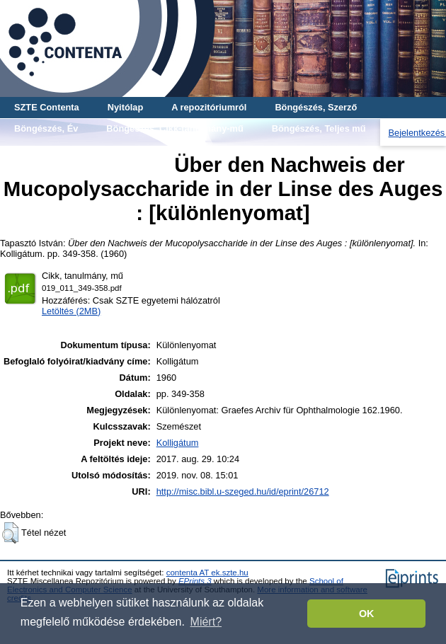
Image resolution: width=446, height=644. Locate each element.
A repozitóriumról (208, 107)
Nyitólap (125, 107)
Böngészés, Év (46, 128)
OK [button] (366, 613)
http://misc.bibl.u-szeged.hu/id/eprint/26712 (242, 491)
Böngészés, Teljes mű (319, 128)
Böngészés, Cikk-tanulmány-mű (174, 128)
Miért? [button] (206, 622)
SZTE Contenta (46, 107)
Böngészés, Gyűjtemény (66, 149)
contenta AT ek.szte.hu (207, 572)
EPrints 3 (195, 581)
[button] (10, 533)
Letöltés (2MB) (71, 311)
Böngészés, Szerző (316, 107)
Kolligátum (177, 442)
